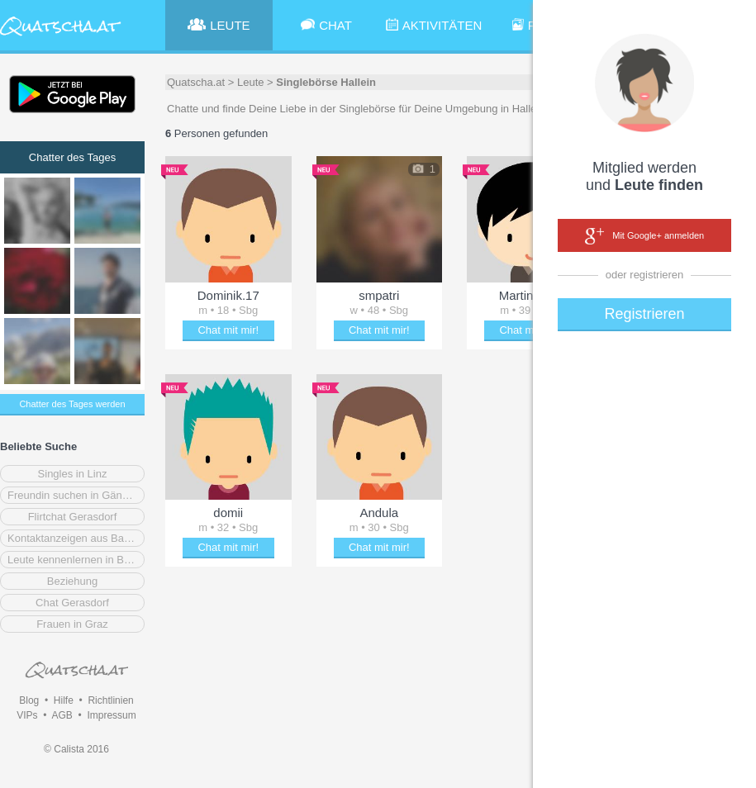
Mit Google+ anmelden (644, 236)
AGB (61, 715)
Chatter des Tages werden (72, 404)
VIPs (27, 715)
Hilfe (64, 700)
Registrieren (644, 314)
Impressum (111, 715)
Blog (29, 700)
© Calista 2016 (76, 749)
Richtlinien (110, 700)
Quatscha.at (196, 82)
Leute (250, 82)
